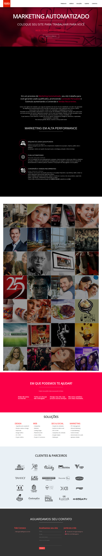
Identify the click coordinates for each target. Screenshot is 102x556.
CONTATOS (94, 3)
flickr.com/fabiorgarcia (72, 534)
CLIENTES (87, 3)
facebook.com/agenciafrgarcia (74, 531)
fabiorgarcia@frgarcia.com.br (22, 531)
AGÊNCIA (71, 3)
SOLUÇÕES (79, 3)
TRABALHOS (63, 3)
